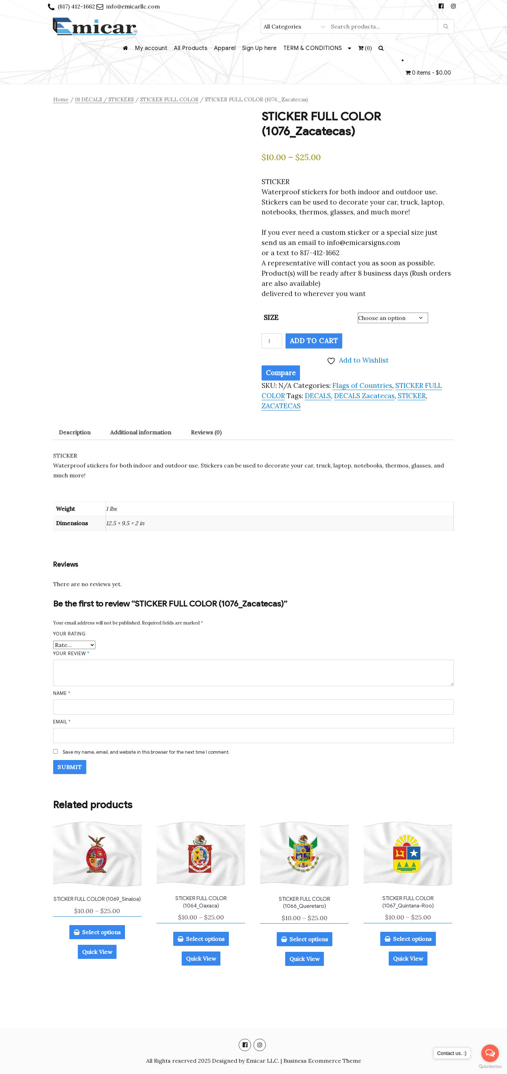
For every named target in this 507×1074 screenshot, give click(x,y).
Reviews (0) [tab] (206, 432)
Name (61, 693)
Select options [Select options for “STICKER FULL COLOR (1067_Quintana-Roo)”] (412, 938)
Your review (71, 654)
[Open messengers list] (490, 1053)
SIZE (271, 317)
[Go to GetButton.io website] (490, 1066)
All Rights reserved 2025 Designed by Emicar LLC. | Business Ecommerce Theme (253, 1060)
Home (61, 99)
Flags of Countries (362, 385)
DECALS (318, 395)
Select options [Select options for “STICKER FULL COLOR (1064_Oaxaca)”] (205, 938)
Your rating (69, 634)
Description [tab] (74, 432)
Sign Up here (259, 48)
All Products (190, 48)
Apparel (225, 48)
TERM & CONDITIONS (312, 48)
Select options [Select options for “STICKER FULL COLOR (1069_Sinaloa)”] (101, 932)
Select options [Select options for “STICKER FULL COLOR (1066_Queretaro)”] (308, 939)
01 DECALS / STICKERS (104, 99)
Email (62, 722)
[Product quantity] (272, 340)
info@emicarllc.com (133, 6)
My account (151, 48)
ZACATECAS (281, 406)
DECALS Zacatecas (364, 395)
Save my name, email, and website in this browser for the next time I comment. (146, 752)
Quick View (97, 951)
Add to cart (314, 341)
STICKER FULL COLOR (169, 99)
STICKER (412, 395)
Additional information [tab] (140, 432)
